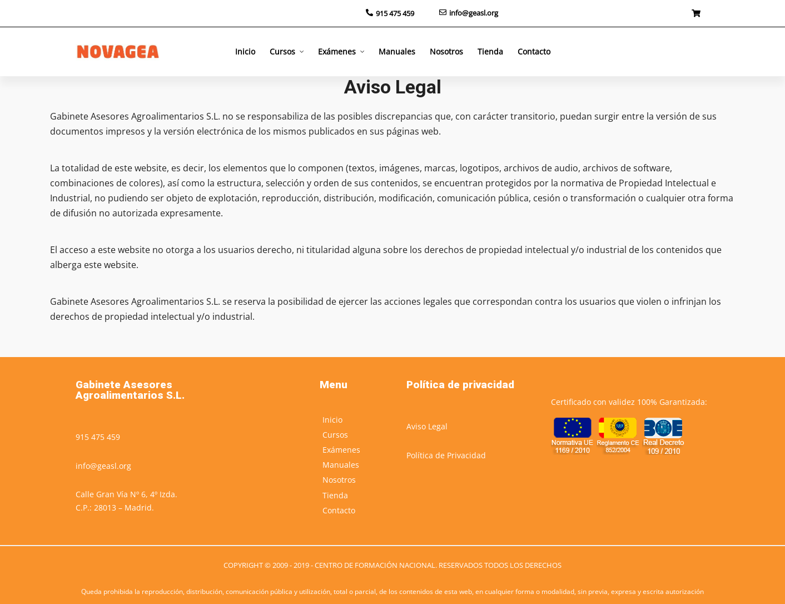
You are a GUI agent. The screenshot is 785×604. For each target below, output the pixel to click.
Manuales (397, 51)
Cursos (282, 51)
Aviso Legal (427, 426)
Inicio (245, 51)
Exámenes (337, 51)
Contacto (534, 51)
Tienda (490, 51)
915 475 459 (98, 437)
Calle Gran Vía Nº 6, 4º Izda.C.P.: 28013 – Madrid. (126, 501)
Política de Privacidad (446, 455)
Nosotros (446, 51)
